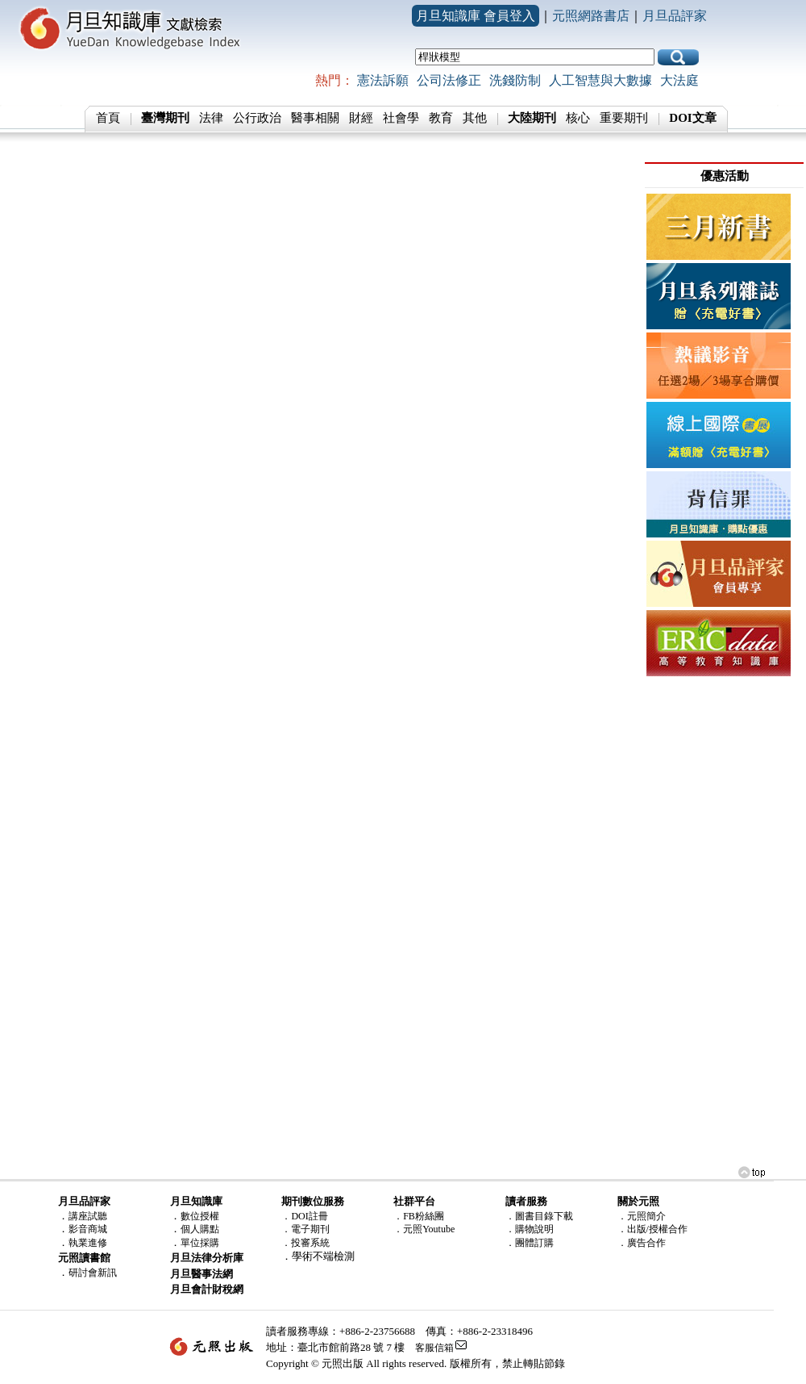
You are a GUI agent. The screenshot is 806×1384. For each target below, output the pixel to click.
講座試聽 (88, 1216)
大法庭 (679, 80)
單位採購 (200, 1242)
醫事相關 (315, 117)
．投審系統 (305, 1242)
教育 (441, 117)
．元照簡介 (641, 1216)
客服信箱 (434, 1347)
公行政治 (257, 117)
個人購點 (200, 1229)
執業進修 (88, 1242)
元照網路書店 (590, 16)
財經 (361, 117)
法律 (211, 117)
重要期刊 (624, 117)
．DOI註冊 (304, 1216)
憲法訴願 (383, 80)
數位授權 (200, 1216)
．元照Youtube (424, 1229)
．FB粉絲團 (418, 1216)
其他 (475, 117)
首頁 (108, 117)
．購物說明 (529, 1229)
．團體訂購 (529, 1242)
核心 (578, 117)
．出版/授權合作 (652, 1229)
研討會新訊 (93, 1272)
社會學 (401, 117)
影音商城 (88, 1229)
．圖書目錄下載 (539, 1216)
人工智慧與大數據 (600, 80)
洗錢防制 (515, 80)
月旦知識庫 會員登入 (475, 16)
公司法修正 (449, 80)
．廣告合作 (641, 1242)
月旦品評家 (674, 16)
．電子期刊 (305, 1229)
